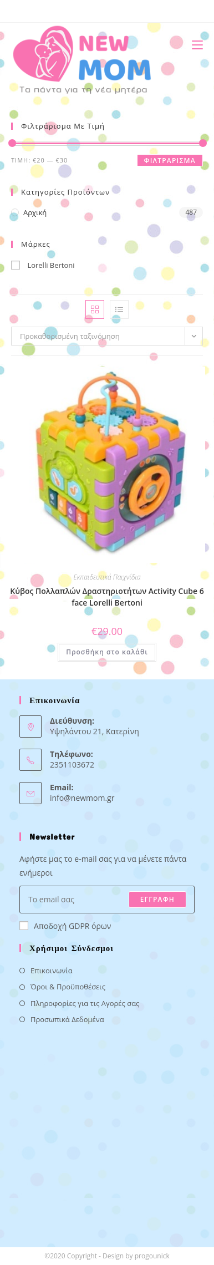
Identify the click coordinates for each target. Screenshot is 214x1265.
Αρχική (35, 212)
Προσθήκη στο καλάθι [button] (106, 652)
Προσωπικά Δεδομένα (67, 1019)
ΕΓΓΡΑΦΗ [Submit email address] (157, 899)
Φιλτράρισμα (170, 160)
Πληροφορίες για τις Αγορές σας (84, 1003)
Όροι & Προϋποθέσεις (67, 987)
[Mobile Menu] (193, 44)
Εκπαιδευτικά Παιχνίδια (106, 577)
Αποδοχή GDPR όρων (65, 926)
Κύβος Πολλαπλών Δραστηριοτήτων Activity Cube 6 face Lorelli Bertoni (107, 597)
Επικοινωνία (51, 971)
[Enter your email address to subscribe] (107, 899)
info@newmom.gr (82, 797)
